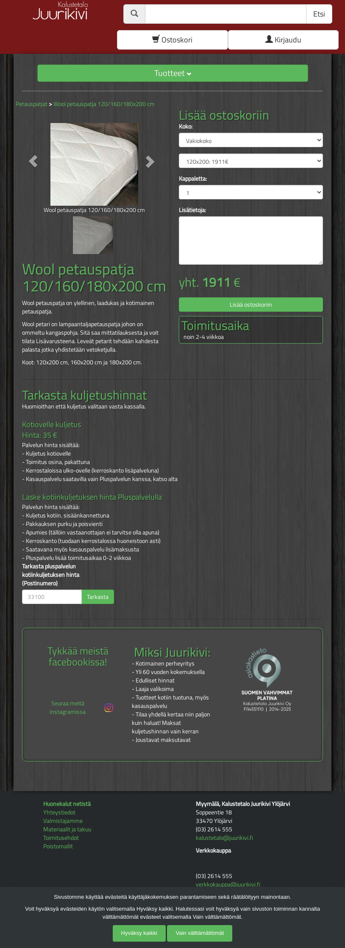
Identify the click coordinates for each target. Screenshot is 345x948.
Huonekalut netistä (67, 803)
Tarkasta (98, 596)
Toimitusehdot (61, 837)
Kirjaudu (283, 39)
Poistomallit (58, 846)
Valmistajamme (63, 820)
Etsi (319, 14)
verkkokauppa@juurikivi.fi (228, 884)
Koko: (185, 126)
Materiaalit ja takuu (67, 829)
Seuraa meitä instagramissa (82, 707)
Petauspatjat (31, 103)
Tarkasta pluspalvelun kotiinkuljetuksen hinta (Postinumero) (50, 574)
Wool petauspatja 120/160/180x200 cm (104, 103)
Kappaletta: (193, 178)
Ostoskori (172, 39)
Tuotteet (172, 72)
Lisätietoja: (192, 210)
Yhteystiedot (59, 812)
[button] (33, 161)
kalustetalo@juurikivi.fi (224, 837)
